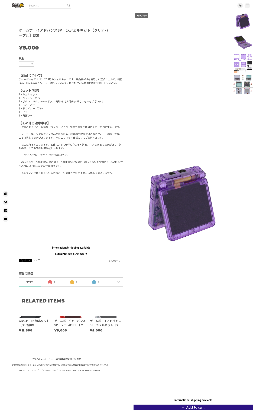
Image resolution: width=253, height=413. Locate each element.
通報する (116, 260)
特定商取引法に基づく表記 (68, 387)
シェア (36, 260)
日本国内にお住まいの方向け (71, 254)
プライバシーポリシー (42, 387)
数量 (21, 58)
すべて (29, 282)
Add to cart (195, 407)
